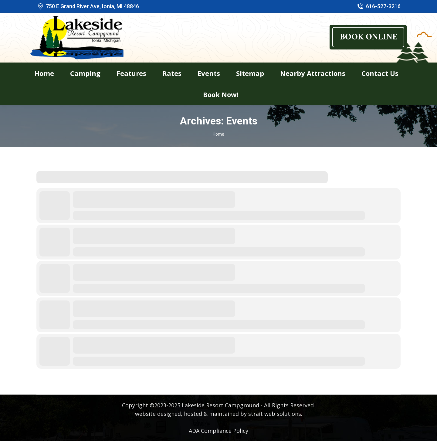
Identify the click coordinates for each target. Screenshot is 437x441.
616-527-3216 (379, 6)
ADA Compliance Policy (218, 430)
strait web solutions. (275, 413)
